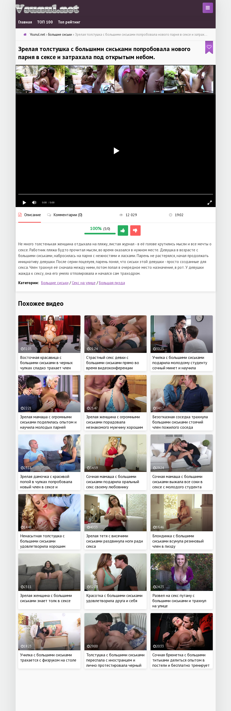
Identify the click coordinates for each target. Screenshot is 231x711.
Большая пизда (112, 282)
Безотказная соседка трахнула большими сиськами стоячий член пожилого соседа (180, 422)
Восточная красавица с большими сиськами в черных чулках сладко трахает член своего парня (46, 365)
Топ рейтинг (69, 22)
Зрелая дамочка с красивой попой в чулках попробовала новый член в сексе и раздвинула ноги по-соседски (46, 484)
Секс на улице (84, 282)
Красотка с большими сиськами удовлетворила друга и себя (114, 598)
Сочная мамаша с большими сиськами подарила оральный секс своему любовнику (112, 481)
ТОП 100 (45, 22)
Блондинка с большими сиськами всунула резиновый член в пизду (178, 541)
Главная (25, 22)
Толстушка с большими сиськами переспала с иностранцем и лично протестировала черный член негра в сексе (115, 662)
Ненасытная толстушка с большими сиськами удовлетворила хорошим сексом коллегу (42, 543)
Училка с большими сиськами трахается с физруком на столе (48, 657)
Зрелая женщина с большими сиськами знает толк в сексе (46, 598)
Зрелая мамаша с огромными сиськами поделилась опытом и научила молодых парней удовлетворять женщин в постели (48, 427)
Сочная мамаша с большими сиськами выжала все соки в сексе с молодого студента (177, 481)
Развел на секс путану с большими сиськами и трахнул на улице (179, 600)
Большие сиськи (54, 282)
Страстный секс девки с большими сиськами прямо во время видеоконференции (112, 362)
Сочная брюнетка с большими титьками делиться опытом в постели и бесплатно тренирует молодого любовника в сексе (181, 662)
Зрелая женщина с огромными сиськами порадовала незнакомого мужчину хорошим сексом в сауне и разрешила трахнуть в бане (114, 427)
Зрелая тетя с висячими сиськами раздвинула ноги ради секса (114, 541)
